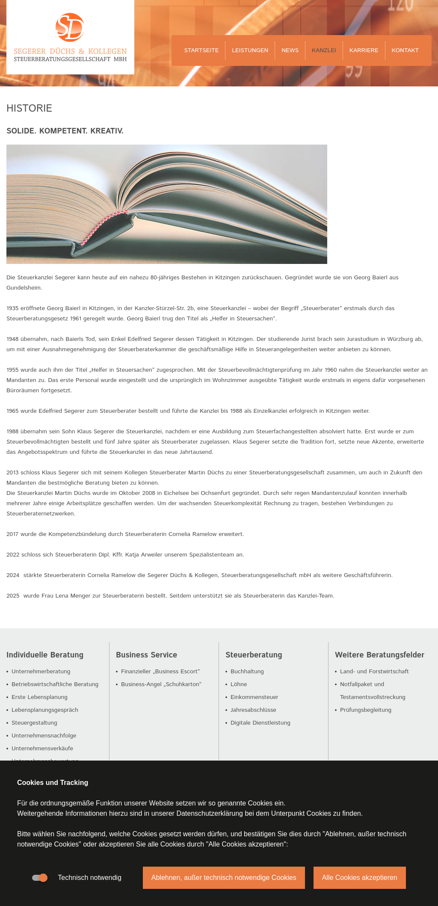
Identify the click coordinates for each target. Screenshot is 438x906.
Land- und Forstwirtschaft (374, 671)
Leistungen (250, 50)
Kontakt (405, 50)
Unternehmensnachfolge (44, 735)
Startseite (201, 50)
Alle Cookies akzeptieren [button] (359, 877)
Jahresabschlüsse (253, 710)
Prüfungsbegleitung (365, 710)
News (290, 50)
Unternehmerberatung (41, 671)
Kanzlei (324, 50)
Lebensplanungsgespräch (45, 710)
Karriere (364, 50)
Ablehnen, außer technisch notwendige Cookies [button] (223, 877)
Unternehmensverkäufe (42, 748)
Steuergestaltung (34, 723)
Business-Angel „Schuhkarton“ (161, 684)
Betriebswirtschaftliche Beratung (55, 684)
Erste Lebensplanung (40, 697)
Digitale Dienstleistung (260, 723)
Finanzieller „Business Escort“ (160, 671)
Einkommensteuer (254, 697)
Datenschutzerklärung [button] (209, 813)
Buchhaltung (247, 671)
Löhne (239, 684)
